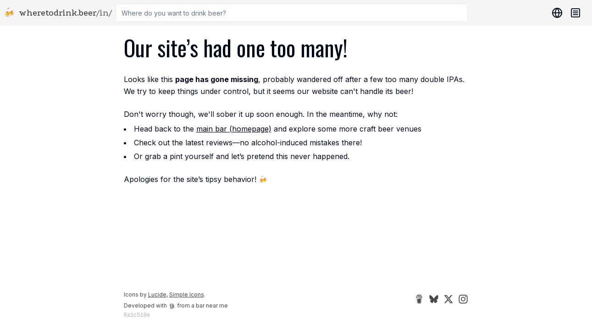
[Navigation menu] (575, 13)
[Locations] (555, 12)
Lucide (157, 294)
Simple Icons (186, 294)
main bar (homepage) (233, 128)
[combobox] (292, 13)
